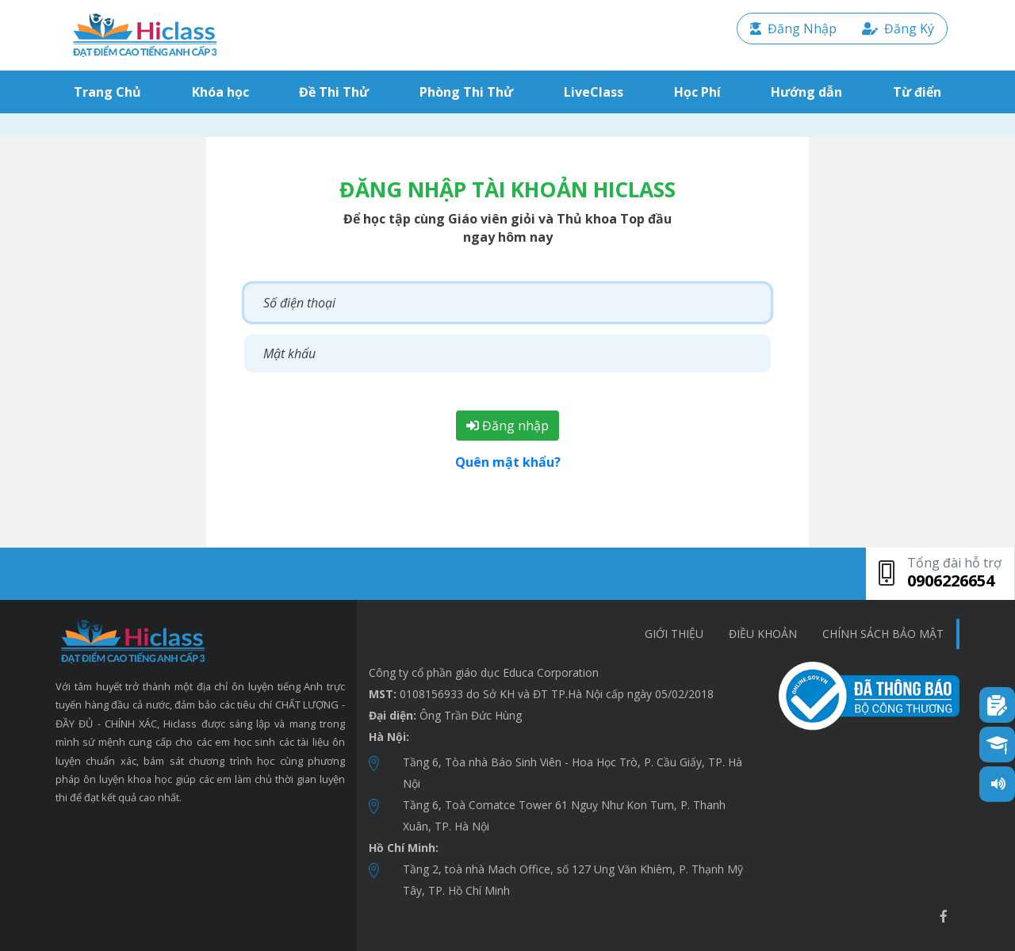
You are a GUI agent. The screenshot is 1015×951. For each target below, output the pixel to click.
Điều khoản (763, 633)
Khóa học (220, 92)
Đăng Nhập (793, 28)
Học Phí (697, 92)
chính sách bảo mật (883, 633)
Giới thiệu (674, 633)
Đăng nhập (507, 425)
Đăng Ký (898, 28)
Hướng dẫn (806, 92)
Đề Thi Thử (334, 92)
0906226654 (950, 580)
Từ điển (917, 92)
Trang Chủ (110, 91)
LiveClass (593, 92)
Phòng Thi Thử (466, 92)
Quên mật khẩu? (508, 462)
